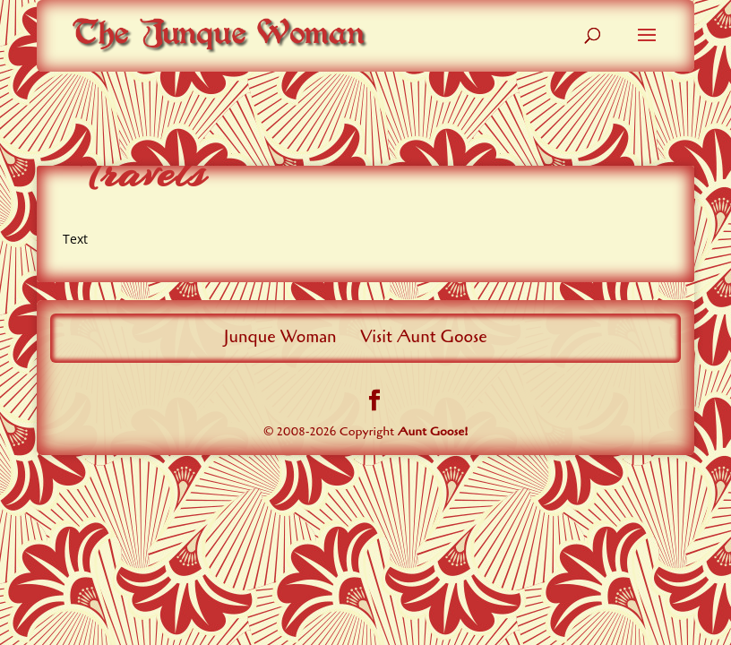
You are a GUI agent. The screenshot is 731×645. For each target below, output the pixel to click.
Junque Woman (280, 336)
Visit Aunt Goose (423, 336)
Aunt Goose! (433, 431)
